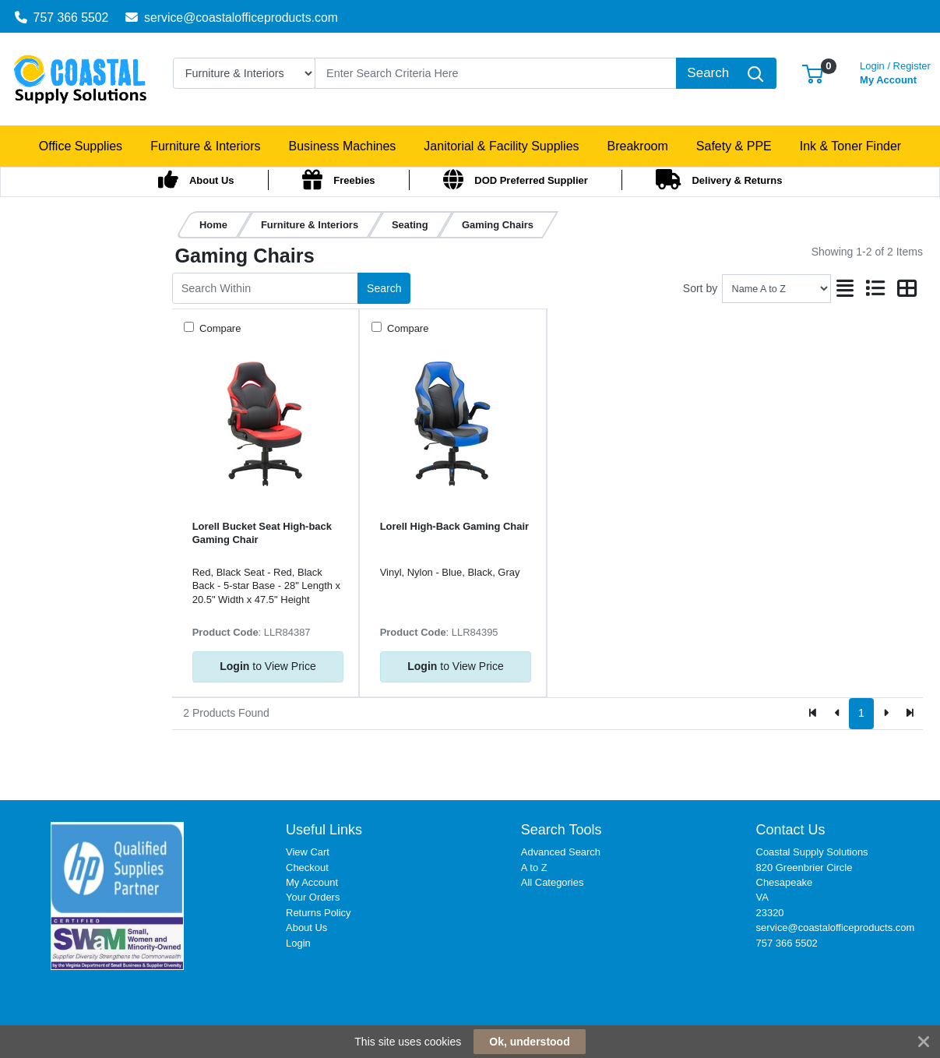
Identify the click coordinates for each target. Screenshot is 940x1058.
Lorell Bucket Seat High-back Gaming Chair (262, 532)
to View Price (267, 666)
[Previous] (838, 713)
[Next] (886, 713)
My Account (895, 71)
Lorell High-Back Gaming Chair (454, 526)
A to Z (534, 867)
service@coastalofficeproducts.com (231, 17)
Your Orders (313, 897)
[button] (812, 73)
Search (384, 288)
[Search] (496, 73)
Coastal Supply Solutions (812, 852)
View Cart (307, 852)
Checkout (307, 867)
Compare (219, 328)
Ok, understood (529, 1041)
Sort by (700, 288)
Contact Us (791, 830)
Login (298, 943)
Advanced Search (560, 852)
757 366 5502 (62, 17)
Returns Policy (318, 913)
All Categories (552, 882)
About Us (306, 927)
